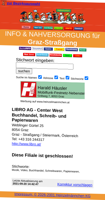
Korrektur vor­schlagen (74, 184)
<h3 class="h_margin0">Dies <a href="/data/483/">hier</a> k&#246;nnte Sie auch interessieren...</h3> (52, 90)
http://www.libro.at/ (26, 143)
